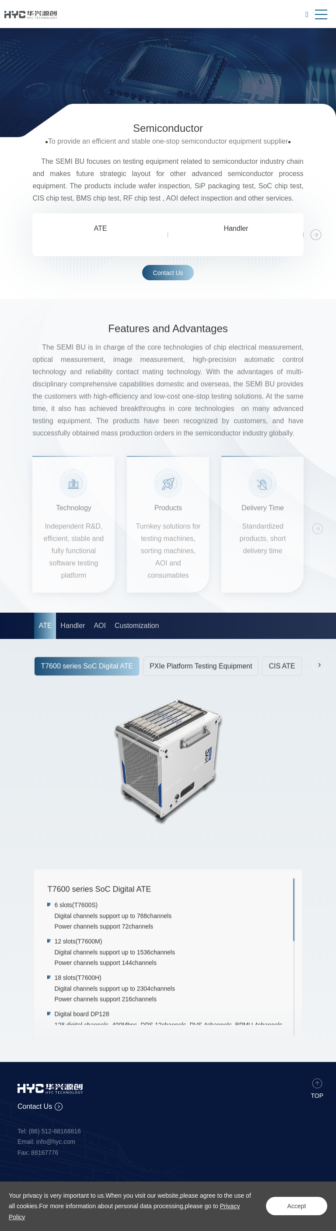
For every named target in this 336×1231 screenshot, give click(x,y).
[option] (100, 234)
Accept (296, 1206)
